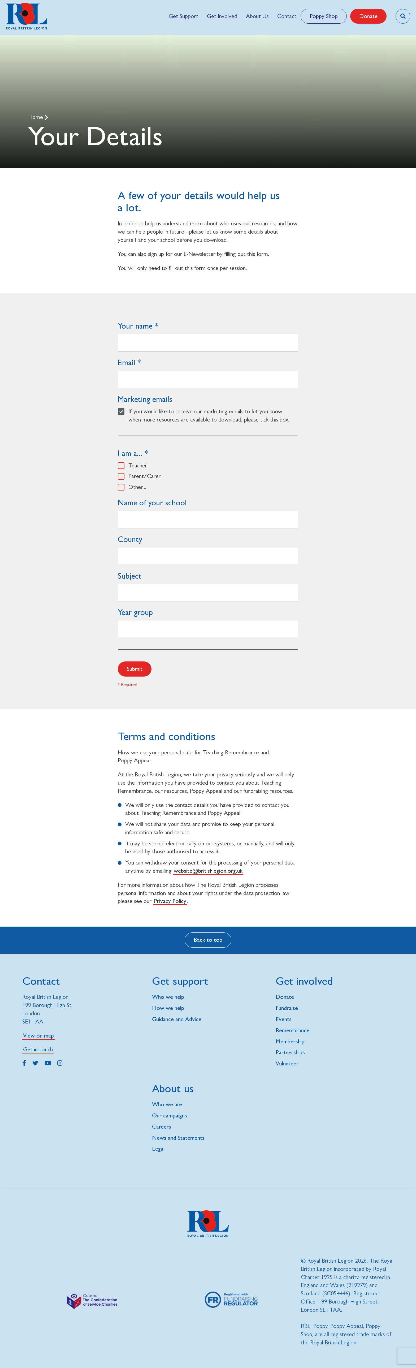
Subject (129, 575)
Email (126, 362)
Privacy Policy (170, 901)
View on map (38, 1035)
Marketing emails (145, 399)
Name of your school (152, 502)
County (130, 539)
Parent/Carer (144, 476)
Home (36, 117)
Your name (135, 325)
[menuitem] (183, 16)
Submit (134, 668)
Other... (137, 487)
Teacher (137, 465)
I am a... (130, 453)
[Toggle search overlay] (403, 16)
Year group (135, 612)
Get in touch (38, 1049)
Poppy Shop (324, 16)
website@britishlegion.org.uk (208, 870)
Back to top (208, 939)
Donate (368, 16)
